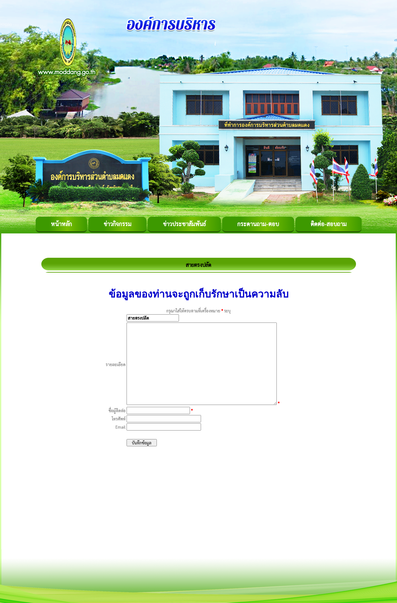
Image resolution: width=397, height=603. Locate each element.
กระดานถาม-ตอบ (258, 223)
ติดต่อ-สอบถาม (329, 223)
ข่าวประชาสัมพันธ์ (184, 223)
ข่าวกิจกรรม (117, 223)
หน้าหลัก (61, 223)
